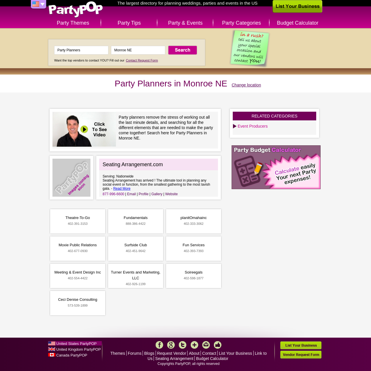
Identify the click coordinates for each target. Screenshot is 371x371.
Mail (206, 345)
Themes (117, 353)
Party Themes (73, 23)
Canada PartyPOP (71, 355)
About (194, 353)
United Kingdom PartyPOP (78, 349)
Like (217, 345)
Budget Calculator (298, 23)
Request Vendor (171, 353)
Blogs (149, 353)
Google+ (171, 345)
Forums (134, 353)
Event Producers (253, 126)
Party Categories (241, 23)
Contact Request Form (142, 60)
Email (131, 194)
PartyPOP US (75, 9)
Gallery (156, 194)
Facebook (159, 345)
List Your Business (235, 353)
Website (171, 194)
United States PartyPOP (76, 343)
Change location (246, 85)
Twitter (182, 345)
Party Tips (129, 23)
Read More (121, 189)
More (194, 345)
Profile (143, 194)
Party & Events (185, 23)
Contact (209, 353)
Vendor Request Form (301, 354)
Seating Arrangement (174, 358)
